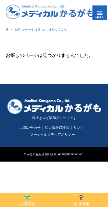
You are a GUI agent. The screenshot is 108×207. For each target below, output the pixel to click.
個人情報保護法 (57, 128)
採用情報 (81, 200)
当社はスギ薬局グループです (54, 118)
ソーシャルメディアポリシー (52, 135)
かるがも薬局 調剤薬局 (41, 154)
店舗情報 (27, 200)
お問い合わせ (30, 128)
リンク (78, 128)
